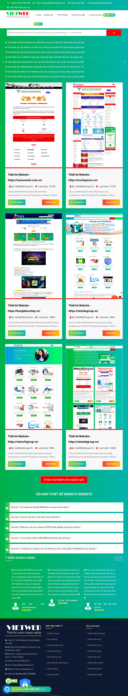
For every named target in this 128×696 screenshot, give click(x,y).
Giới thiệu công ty (52, 633)
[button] (64, 507)
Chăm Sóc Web (94, 15)
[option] (64, 589)
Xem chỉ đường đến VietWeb (21, 673)
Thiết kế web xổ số (93, 639)
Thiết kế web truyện (93, 651)
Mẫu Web (109, 15)
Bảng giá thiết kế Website (99, 3)
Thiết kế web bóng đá (94, 663)
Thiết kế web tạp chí (94, 669)
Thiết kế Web (61, 15)
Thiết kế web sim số (94, 645)
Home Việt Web (76, 3)
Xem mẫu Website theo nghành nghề (64, 480)
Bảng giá (48, 15)
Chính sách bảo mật (53, 657)
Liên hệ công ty (52, 669)
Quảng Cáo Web (77, 15)
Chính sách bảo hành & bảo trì (57, 663)
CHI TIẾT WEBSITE (17, 202)
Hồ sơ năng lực (52, 639)
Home (38, 15)
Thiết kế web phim (93, 657)
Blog (38, 24)
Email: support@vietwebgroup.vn (49, 3)
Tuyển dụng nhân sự (53, 651)
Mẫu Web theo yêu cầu (18, 7)
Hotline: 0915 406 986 (18, 3)
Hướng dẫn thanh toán (54, 645)
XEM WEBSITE (51, 202)
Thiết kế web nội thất (94, 674)
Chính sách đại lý (52, 674)
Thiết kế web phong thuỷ (95, 633)
